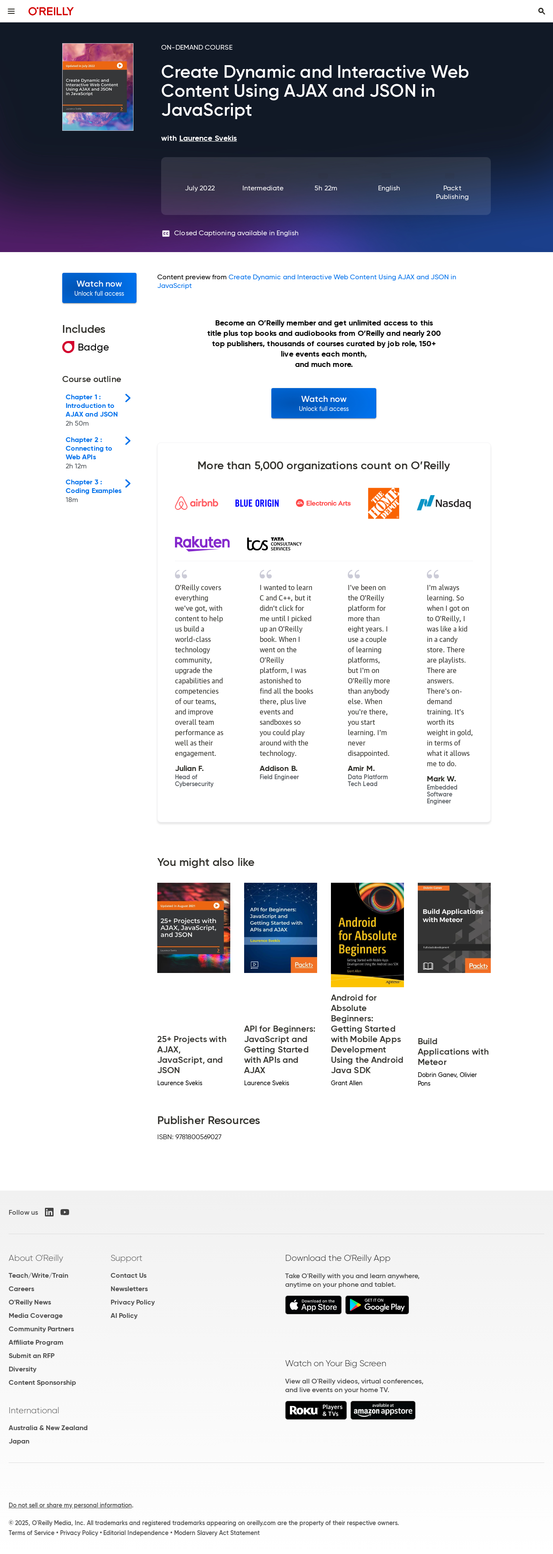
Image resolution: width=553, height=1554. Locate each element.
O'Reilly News (30, 1302)
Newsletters (129, 1288)
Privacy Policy (133, 1302)
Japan (19, 1441)
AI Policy (124, 1315)
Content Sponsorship (42, 1382)
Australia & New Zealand (48, 1427)
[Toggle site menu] (11, 11)
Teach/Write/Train (38, 1275)
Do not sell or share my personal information (70, 1505)
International (34, 1410)
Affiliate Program (36, 1342)
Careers (21, 1288)
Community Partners (41, 1328)
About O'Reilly (36, 1258)
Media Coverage (36, 1315)
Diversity (22, 1369)
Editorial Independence (135, 1533)
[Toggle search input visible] (541, 11)
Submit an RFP (31, 1355)
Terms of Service (31, 1533)
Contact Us (128, 1275)
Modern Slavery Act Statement (217, 1533)
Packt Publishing (452, 192)
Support (127, 1258)
